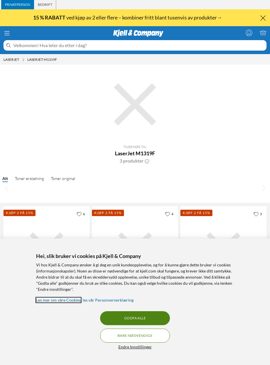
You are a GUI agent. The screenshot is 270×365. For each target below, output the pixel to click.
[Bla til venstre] (6, 188)
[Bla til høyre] (263, 188)
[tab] (17, 4)
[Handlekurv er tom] (263, 33)
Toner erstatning (29, 178)
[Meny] (7, 33)
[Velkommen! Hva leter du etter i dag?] (138, 45)
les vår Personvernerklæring (108, 300)
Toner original (63, 178)
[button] (146, 160)
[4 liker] (169, 213)
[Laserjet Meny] (23, 60)
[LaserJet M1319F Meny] (58, 60)
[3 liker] (257, 213)
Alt (5, 178)
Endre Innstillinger (135, 346)
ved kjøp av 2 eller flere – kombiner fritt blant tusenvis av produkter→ (128, 17)
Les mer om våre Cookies (58, 300)
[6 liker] (81, 213)
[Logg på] (249, 33)
